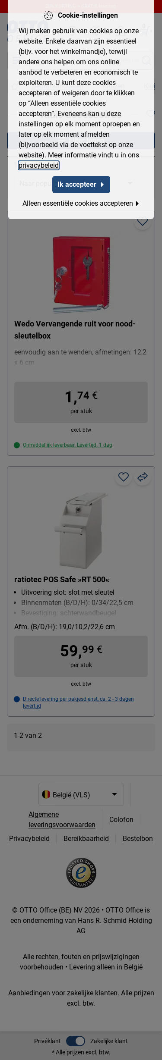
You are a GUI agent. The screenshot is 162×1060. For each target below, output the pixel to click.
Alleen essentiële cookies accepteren (81, 198)
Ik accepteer (81, 179)
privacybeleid (39, 160)
